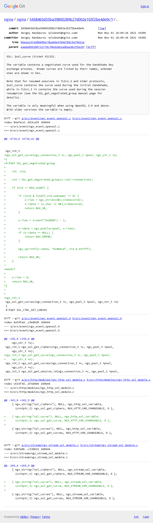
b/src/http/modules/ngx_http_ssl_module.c (119, 379)
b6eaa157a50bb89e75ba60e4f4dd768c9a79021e (52, 42)
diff (91, 47)
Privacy (34, 517)
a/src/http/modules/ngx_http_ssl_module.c (53, 379)
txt (136, 516)
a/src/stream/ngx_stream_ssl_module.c (50, 445)
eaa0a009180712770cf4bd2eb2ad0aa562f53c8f (52, 47)
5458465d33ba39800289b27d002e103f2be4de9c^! (71, 19)
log (102, 28)
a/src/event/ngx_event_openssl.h (46, 318)
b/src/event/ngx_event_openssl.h (97, 318)
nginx (8, 19)
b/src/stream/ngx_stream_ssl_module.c (109, 445)
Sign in (145, 6)
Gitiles (24, 517)
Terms (46, 517)
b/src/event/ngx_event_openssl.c (97, 118)
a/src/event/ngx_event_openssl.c (46, 118)
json (146, 516)
